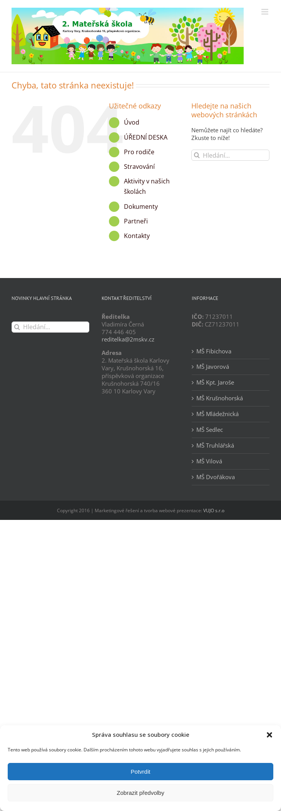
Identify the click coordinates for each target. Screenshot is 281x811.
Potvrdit (141, 771)
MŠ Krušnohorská (219, 398)
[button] (269, 735)
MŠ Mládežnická (217, 414)
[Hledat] (196, 155)
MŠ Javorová (212, 366)
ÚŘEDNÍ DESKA (145, 137)
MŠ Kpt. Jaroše (215, 382)
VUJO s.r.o (213, 510)
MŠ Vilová (209, 461)
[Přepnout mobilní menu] (265, 12)
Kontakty (137, 235)
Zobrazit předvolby (140, 792)
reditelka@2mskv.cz (128, 339)
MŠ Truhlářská (215, 445)
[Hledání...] (230, 155)
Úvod (131, 122)
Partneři (136, 221)
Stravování (139, 166)
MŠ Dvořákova (215, 477)
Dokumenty (141, 206)
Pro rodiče (139, 152)
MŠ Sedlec (209, 429)
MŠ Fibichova (213, 351)
